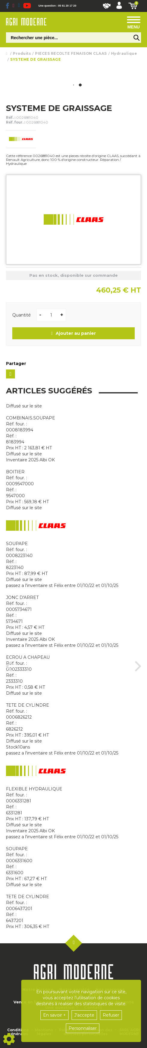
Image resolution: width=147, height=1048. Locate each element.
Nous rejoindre (106, 6)
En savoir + (54, 1015)
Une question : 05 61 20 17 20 (57, 5)
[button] (119, 6)
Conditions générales (18, 1032)
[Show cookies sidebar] (9, 1039)
